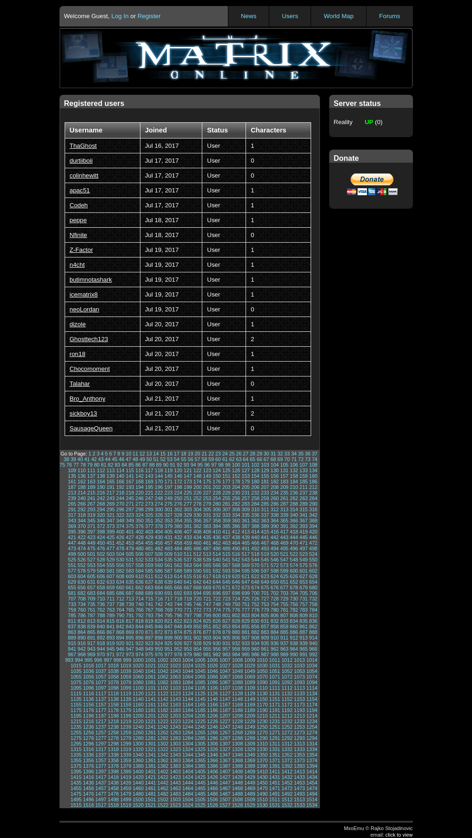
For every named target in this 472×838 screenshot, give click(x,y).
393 (303, 526)
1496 (88, 799)
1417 (100, 777)
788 (101, 615)
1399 (125, 771)
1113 (299, 688)
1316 (88, 749)
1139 (125, 699)
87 (145, 465)
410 (217, 531)
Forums (389, 16)
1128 (237, 693)
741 (149, 604)
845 (149, 626)
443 (284, 537)
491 (245, 548)
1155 (76, 704)
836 (313, 621)
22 (211, 453)
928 (197, 643)
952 (178, 649)
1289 (249, 738)
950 (159, 649)
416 (275, 531)
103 (265, 465)
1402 (163, 771)
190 (101, 487)
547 (284, 559)
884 (275, 632)
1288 (237, 738)
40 (80, 459)
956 (217, 649)
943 (91, 649)
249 (168, 498)
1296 (88, 743)
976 (159, 654)
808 (294, 615)
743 (168, 604)
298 (139, 509)
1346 (212, 755)
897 (149, 637)
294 (101, 509)
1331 (274, 749)
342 (313, 515)
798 (197, 615)
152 (236, 476)
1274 (312, 732)
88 (152, 465)
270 (120, 504)
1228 (237, 721)
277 (188, 504)
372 (101, 526)
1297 (100, 743)
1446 (212, 782)
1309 (249, 743)
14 (156, 453)
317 (72, 515)
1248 (237, 727)
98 (221, 465)
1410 (262, 771)
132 (294, 470)
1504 (187, 799)
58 (204, 459)
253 (207, 498)
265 (72, 504)
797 (188, 615)
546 (275, 559)
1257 (100, 732)
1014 (312, 660)
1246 (212, 727)
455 (149, 543)
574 (294, 565)
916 (82, 643)
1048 (237, 671)
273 (149, 504)
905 (226, 637)
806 (275, 615)
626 (294, 576)
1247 (225, 727)
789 (110, 615)
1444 (187, 782)
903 (207, 637)
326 (159, 515)
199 (188, 487)
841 (110, 626)
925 (168, 643)
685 (110, 593)
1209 (249, 716)
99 (228, 465)
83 (117, 465)
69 (280, 459)
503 (110, 554)
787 (91, 615)
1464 (187, 788)
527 (91, 559)
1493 (299, 794)
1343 (175, 755)
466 (255, 543)
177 (226, 481)
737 (110, 604)
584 (139, 571)
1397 (100, 771)
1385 (200, 766)
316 (313, 509)
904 (217, 637)
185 (303, 481)
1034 (312, 665)
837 (72, 626)
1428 (237, 777)
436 (217, 537)
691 (168, 593)
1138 (113, 699)
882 (255, 632)
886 (294, 632)
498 (313, 548)
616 (197, 576)
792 (139, 615)
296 (120, 509)
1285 (200, 738)
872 (159, 632)
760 (82, 610)
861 (303, 626)
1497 (100, 799)
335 (245, 515)
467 (265, 543)
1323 (175, 749)
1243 (175, 727)
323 (130, 515)
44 (108, 459)
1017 (100, 665)
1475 (76, 794)
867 (110, 632)
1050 (262, 671)
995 (88, 660)
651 (284, 582)
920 (120, 643)
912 (294, 637)
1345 (200, 755)
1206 (212, 716)
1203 (175, 716)
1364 (187, 760)
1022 (163, 665)
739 (130, 604)
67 (266, 459)
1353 (299, 755)
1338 (113, 755)
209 (284, 487)
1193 (299, 710)
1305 (200, 743)
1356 (88, 760)
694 (197, 593)
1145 (200, 699)
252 (197, 498)
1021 (150, 665)
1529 (249, 805)
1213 (299, 716)
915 (72, 643)
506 (139, 554)
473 (72, 548)
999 (127, 660)
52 (163, 459)
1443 (175, 782)
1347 (225, 755)
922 (139, 643)
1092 (287, 682)
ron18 (78, 353)
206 (255, 487)
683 (91, 593)
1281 (150, 738)
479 (130, 548)
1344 (187, 755)
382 (197, 526)
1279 (125, 738)
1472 (287, 788)
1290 (262, 738)
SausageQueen (91, 428)
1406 (212, 771)
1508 (237, 799)
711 (110, 598)
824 (197, 621)
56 (190, 459)
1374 (312, 760)
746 (197, 604)
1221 (150, 721)
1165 (200, 704)
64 (245, 459)
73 (308, 459)
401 (130, 531)
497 (303, 548)
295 (110, 509)
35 (301, 453)
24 (225, 453)
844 (139, 626)
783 (303, 610)
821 (168, 621)
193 (130, 487)
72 (301, 459)
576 (313, 565)
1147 (225, 699)
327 (168, 515)
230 (236, 492)
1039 (125, 671)
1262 (163, 732)
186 (313, 481)
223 (168, 492)
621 (245, 576)
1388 (237, 766)
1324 (187, 749)
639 (168, 582)
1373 (299, 760)
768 (159, 610)
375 (130, 526)
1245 (200, 727)
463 (226, 543)
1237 (100, 727)
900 (178, 637)
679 (303, 587)
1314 (312, 743)
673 (245, 587)
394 (313, 526)
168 (139, 481)
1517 (100, 805)
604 (82, 576)
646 (236, 582)
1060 (138, 677)
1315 (76, 749)
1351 (274, 755)
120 (178, 470)
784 (313, 610)
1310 (262, 743)
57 (197, 459)
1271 (274, 732)
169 (149, 481)
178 (236, 481)
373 (110, 526)
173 (188, 481)
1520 (138, 805)
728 (275, 598)
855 (245, 626)
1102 (163, 688)
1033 (299, 665)
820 (159, 621)
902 (197, 637)
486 (197, 548)
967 (72, 654)
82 (110, 465)
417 (284, 531)
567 (226, 565)
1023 (175, 665)
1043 (175, 671)
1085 (200, 682)
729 (284, 598)
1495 (76, 799)
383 (207, 526)
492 (255, 548)
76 (69, 465)
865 (91, 632)
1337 (100, 755)
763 (110, 610)
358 (217, 520)
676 (275, 587)
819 (149, 621)
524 (313, 554)
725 (245, 598)
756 (294, 604)
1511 (274, 799)
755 (284, 604)
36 (308, 453)
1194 (312, 710)
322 (120, 515)
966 (313, 649)
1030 (262, 665)
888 (313, 632)
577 (72, 571)
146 (178, 476)
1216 (88, 721)
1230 (262, 721)
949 (149, 649)
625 (284, 576)
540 (217, 559)
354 (178, 520)
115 (130, 470)
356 (197, 520)
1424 (187, 777)
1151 (274, 699)
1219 (125, 721)
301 (168, 509)
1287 (225, 738)
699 (245, 593)
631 (91, 582)
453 (130, 543)
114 (120, 470)
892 (101, 637)
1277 (100, 738)
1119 (125, 693)
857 (265, 626)
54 (176, 459)
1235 (76, 727)
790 (120, 615)
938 (294, 643)
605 (91, 576)
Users (290, 16)
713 (130, 598)
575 (303, 565)
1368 (237, 760)
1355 (76, 760)
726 (255, 598)
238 (313, 492)
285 (265, 504)
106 (294, 465)
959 (245, 649)
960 (255, 649)
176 (217, 481)
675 (265, 587)
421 (72, 537)
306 (217, 509)
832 (275, 621)
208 (275, 487)
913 (303, 637)
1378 (113, 766)
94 (193, 465)
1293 (299, 738)
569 (245, 565)
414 (255, 531)
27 (245, 453)
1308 (237, 743)
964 (294, 649)
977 (168, 654)
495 (284, 548)
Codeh (79, 205)
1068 (237, 677)
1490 (262, 794)
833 (284, 621)
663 (149, 587)
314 (294, 509)
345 (91, 520)
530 (120, 559)
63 (239, 459)
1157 (100, 704)
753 (265, 604)
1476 (88, 794)
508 (159, 554)
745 (188, 604)
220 (139, 492)
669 (207, 587)
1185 (200, 710)
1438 (113, 782)
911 (284, 637)
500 (82, 554)
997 (108, 660)
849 (188, 626)
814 (101, 621)
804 (255, 615)
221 (149, 492)
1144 (187, 699)
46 (121, 459)
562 (178, 565)
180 (255, 481)
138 (101, 476)
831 (265, 621)
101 (245, 465)
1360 (138, 760)
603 (72, 576)
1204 (187, 716)
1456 (88, 788)
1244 (187, 727)
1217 (100, 721)
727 (265, 598)
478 (120, 548)
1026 (212, 665)
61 (225, 459)
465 (245, 543)
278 (197, 504)
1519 (125, 805)
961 (265, 649)
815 (110, 621)
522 (294, 554)
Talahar (80, 383)
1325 (200, 749)
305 (207, 509)
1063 (175, 677)
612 (159, 576)
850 (197, 626)
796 (178, 615)
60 (218, 459)
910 (275, 637)
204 (236, 487)
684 (101, 593)
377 (149, 526)
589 (188, 571)
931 (226, 643)
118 (159, 470)
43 (101, 459)
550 (313, 559)
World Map (338, 16)
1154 (312, 699)
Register (149, 16)
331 (207, 515)
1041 (150, 671)
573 (284, 565)
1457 (100, 788)
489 (226, 548)
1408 (237, 771)
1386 (212, 766)
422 (82, 537)
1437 (100, 782)
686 (120, 593)
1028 (237, 665)
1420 (138, 777)
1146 (212, 699)
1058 (113, 677)
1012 (287, 660)
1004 (187, 660)
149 (207, 476)
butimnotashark (91, 279)
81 (103, 465)
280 (217, 504)
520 (275, 554)
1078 (113, 682)
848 (178, 626)
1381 (150, 766)
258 (255, 498)
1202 (163, 716)
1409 (249, 771)
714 (139, 598)
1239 (125, 727)
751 (245, 604)
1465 (200, 788)
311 (265, 509)
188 (82, 487)
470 (294, 543)
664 (159, 587)
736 (101, 604)
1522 (163, 805)
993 (69, 660)
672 (236, 587)
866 (101, 632)
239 (72, 498)
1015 (76, 665)
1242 (163, 727)
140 (120, 476)
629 (72, 582)
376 (139, 526)
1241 (150, 727)
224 (178, 492)
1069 (249, 677)
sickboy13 (83, 413)
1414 (312, 771)
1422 (163, 777)
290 (313, 504)
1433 (299, 777)
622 (255, 576)
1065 (200, 677)
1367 (225, 760)
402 (139, 531)
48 (135, 459)
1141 (150, 699)
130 (275, 470)
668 (197, 587)
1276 (88, 738)
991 (303, 654)
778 (255, 610)
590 (197, 571)
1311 (274, 743)
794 (159, 615)
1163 (175, 704)
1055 (76, 677)
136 (82, 476)
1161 (150, 704)
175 (207, 481)
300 (159, 509)
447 (72, 543)
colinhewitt (84, 175)
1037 (100, 671)
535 (168, 559)
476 (101, 548)
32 (280, 453)
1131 (274, 693)
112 (101, 470)
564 (197, 565)
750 (236, 604)
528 (101, 559)
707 (72, 598)
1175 (76, 710)
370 (82, 526)
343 (72, 520)
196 (159, 487)
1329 (249, 749)
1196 (88, 716)
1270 (262, 732)
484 (178, 548)
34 (294, 453)
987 (265, 654)
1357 (100, 760)
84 (124, 465)
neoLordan (85, 309)
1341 (150, 755)
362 (255, 520)
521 (284, 554)
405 (168, 531)
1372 (287, 760)
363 (265, 520)
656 (82, 587)
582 (120, 571)
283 (245, 504)
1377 (100, 766)
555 (110, 565)
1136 (88, 699)
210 (294, 487)
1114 (312, 688)
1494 (312, 794)
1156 (88, 704)
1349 (249, 755)
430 (159, 537)
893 (110, 637)
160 (313, 476)
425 (110, 537)
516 (236, 554)
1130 (262, 693)
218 (120, 492)
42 (94, 459)
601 (303, 571)
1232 (287, 721)
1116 (88, 693)
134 (313, 470)
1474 (312, 788)
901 (188, 637)
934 (255, 643)
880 (236, 632)
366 (294, 520)
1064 (187, 677)
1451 (274, 782)
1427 (225, 777)
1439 (125, 782)
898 (159, 637)
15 (163, 453)
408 (197, 531)
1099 (125, 688)
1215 (76, 721)
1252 (287, 727)
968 (82, 654)
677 (284, 587)
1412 (287, 771)
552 (82, 565)
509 (168, 554)
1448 (237, 782)
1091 (274, 682)
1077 (100, 682)
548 (294, 559)
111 (91, 470)
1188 (237, 710)
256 (236, 498)
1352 (287, 755)
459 (188, 543)
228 (217, 492)
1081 (150, 682)
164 (101, 481)
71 (294, 459)
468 (275, 543)
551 (72, 565)
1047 (225, 671)
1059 (125, 677)
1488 (237, 794)
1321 (150, 749)
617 (207, 576)
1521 (150, 805)
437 (226, 537)
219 (130, 492)
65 (252, 459)
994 (79, 660)
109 (72, 470)
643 (207, 582)
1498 (113, 799)
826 (217, 621)
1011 (274, 660)
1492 (287, 794)
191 (110, 487)
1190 (262, 710)
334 (236, 515)
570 (255, 565)
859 (284, 626)
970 (101, 654)
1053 (299, 671)
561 (168, 565)
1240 (138, 727)
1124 (187, 693)
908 (255, 637)
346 (101, 520)
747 (207, 604)
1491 (274, 794)
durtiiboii (81, 160)
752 (255, 604)
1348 (237, 755)
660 (120, 587)
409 (207, 531)
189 (91, 487)
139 (110, 476)
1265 (200, 732)
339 (284, 515)
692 (178, 593)
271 (130, 504)
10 (128, 453)
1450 (262, 782)
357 (207, 520)
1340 (138, 755)
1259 (125, 732)
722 (217, 598)
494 (275, 548)
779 (265, 610)
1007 (225, 660)
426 (120, 537)
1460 (138, 788)
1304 (187, 743)
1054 (312, 671)
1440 (138, 782)
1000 (138, 660)
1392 (287, 766)
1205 (200, 716)
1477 (100, 794)
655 (72, 587)
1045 (200, 671)
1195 (76, 716)
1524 (187, 805)
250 (178, 498)
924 (159, 643)
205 (245, 487)
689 (149, 593)
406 (178, 531)
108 (313, 465)
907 (245, 637)
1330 (262, 749)
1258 (113, 732)
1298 (113, 743)
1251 (274, 727)
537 (188, 559)
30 (266, 453)
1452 (287, 782)
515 (226, 554)
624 (275, 576)
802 (236, 615)
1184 (187, 710)
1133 (299, 693)
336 (255, 515)
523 (303, 554)
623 (265, 576)
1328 (237, 749)
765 (130, 610)
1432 (287, 777)
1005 (200, 660)
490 (236, 548)
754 (275, 604)
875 (188, 632)
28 (252, 453)
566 (217, 565)
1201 (150, 716)
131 (284, 470)
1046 (212, 671)
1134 (312, 693)
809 (303, 615)
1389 (249, 766)
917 (91, 643)
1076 (88, 682)
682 (82, 593)
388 (255, 526)
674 (255, 587)
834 (294, 621)
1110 (262, 688)
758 (313, 604)
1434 (312, 777)
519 (265, 554)
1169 (249, 704)
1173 (299, 704)
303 (188, 509)
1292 (287, 738)
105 (284, 465)
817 (130, 621)
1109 (249, 688)
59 (211, 459)
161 (72, 481)
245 (130, 498)
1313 (299, 743)
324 (139, 515)
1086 (212, 682)
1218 (113, 721)
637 (149, 582)
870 (139, 632)
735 (91, 604)
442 (275, 537)
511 (188, 554)
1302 (163, 743)
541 (226, 559)
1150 (262, 699)
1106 (212, 688)
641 (188, 582)
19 (190, 453)
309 (245, 509)
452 (120, 543)
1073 (299, 677)
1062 (163, 677)
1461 (150, 788)
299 (149, 509)
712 (120, 598)
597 (265, 571)
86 (138, 465)
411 (226, 531)
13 (149, 453)
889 (72, 637)
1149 (249, 699)
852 (217, 626)
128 (255, 470)
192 (120, 487)
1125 (200, 693)
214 (82, 492)
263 (303, 498)
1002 (163, 660)
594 (236, 571)
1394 (312, 766)
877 (207, 632)
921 (130, 643)
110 (82, 470)
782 (294, 610)
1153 (299, 699)
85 (131, 465)
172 (178, 481)
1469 (249, 788)
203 (226, 487)
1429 (249, 777)
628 (313, 576)
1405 (200, 771)
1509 (249, 799)
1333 (299, 749)
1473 (299, 788)
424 (101, 537)
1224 (187, 721)
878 (217, 632)
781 (284, 610)
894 (120, 637)
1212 (287, 716)
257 (245, 498)
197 (168, 487)
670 (217, 587)
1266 (212, 732)
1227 (225, 721)
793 (149, 615)
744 (178, 604)
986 (255, 654)
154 (255, 476)
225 (188, 492)
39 (73, 459)
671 (226, 587)
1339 (125, 755)
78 (83, 465)
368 (313, 520)
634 (120, 582)
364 (275, 520)
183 (284, 481)
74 (315, 459)
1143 (175, 699)
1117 (100, 693)
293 (91, 509)
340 (294, 515)
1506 (212, 799)
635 (130, 582)
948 (139, 649)
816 (120, 621)
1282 (163, 738)
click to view (399, 835)
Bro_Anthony (88, 398)
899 (168, 637)
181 (265, 481)
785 (72, 615)
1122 (163, 693)
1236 (88, 727)
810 (313, 615)
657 (91, 587)
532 (139, 559)
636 (139, 582)
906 (236, 637)
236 (294, 492)
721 (207, 598)
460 (197, 543)
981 (207, 654)
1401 (150, 771)
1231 (274, 721)
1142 (163, 699)
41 (87, 459)
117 (149, 470)
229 (226, 492)
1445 (200, 782)
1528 (237, 805)
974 (139, 654)
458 (178, 543)
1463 (175, 788)
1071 (274, 677)
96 (207, 465)
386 (236, 526)
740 (139, 604)
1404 (187, 771)
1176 (88, 710)
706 (313, 593)
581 (110, 571)
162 (82, 481)
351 (149, 520)
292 (82, 509)
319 (91, 515)
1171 (274, 704)
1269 (249, 732)
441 (265, 537)
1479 (125, 794)
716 (159, 598)
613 (168, 576)
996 (98, 660)
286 (275, 504)
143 (149, 476)
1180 (138, 710)
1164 (187, 704)
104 (275, 465)
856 (255, 626)
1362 (163, 760)
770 (178, 610)
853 (226, 626)
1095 (76, 688)
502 (101, 554)
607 (110, 576)
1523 (175, 805)
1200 (138, 716)
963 (284, 649)
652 (294, 582)
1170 (262, 704)
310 (255, 509)
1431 (274, 777)
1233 (299, 721)
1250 (262, 727)
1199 (125, 716)
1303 (175, 743)
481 (149, 548)
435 (207, 537)
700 (255, 593)
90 (165, 465)
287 (284, 504)
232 (255, 492)
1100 (138, 688)
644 (217, 582)
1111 (274, 688)
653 (303, 582)
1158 (113, 704)
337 (265, 515)
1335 (76, 755)
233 (265, 492)
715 (149, 598)
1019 (125, 665)
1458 (113, 788)
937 (284, 643)
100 (236, 465)
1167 (225, 704)
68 (273, 459)
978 (178, 654)
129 (265, 470)
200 (197, 487)
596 (255, 571)
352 (159, 520)
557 (130, 565)
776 (236, 610)
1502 (163, 799)
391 (284, 526)
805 (265, 615)
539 (207, 559)
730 (294, 598)
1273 (299, 732)
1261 (150, 732)
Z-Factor (81, 249)
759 (72, 610)
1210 (262, 716)
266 (82, 504)
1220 (138, 721)
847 (168, 626)
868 (120, 632)
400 (120, 531)
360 (236, 520)
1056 (88, 677)
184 (294, 481)
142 (139, 476)
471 (303, 543)
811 (72, 621)
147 (188, 476)
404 (159, 531)
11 (135, 453)
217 (110, 492)
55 (183, 459)
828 (236, 621)
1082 (163, 682)
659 (110, 587)
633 (110, 582)
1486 (212, 794)
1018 (113, 665)
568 (236, 565)
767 (149, 610)
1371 (274, 760)
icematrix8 (84, 294)
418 (294, 531)
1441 (150, 782)
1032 (287, 665)
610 (139, 576)
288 (294, 504)
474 (82, 548)
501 (91, 554)
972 (120, 654)
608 (120, 576)
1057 (100, 677)
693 (188, 593)
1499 (125, 799)
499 (72, 554)
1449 (249, 782)
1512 (287, 799)
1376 (88, 766)
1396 (88, 771)
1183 (175, 710)
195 (149, 487)
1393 (299, 766)
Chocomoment (90, 368)
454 (139, 543)
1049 (249, 671)
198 (178, 487)
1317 (100, 749)
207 (265, 487)
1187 (225, 710)
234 (275, 492)
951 (168, 649)
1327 (225, 749)
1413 (299, 771)
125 (226, 470)
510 (178, 554)
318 (82, 515)
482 (159, 548)
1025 (200, 665)
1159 (125, 704)
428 (139, 537)
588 (178, 571)
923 (149, 643)
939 (303, 643)
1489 (249, 794)
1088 (237, 682)
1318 (113, 749)
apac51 (80, 190)
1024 (187, 665)
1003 (175, 660)
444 (294, 537)
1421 (150, 777)
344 (82, 520)
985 (245, 654)
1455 (76, 788)
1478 (113, 794)
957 (226, 649)
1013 (299, 660)
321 (110, 515)
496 (294, 548)
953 (188, 649)
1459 (125, 788)
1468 (237, 788)
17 (176, 453)
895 (130, 637)
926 (178, 643)
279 (207, 504)
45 (115, 459)
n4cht (77, 264)
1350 (262, 755)
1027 (225, 665)
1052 (287, 671)
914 (313, 637)
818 (139, 621)
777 (245, 610)
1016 (88, 665)
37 (315, 453)
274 (159, 504)
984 (236, 654)
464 (236, 543)
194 (139, 487)
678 (294, 587)
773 (207, 610)
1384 (187, 766)
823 (188, 621)
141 (130, 476)
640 (178, 582)
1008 (237, 660)
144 (159, 476)
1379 (125, 766)
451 (110, 543)
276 (178, 504)
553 (91, 565)
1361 (150, 760)
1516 (88, 805)
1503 (175, 799)
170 (159, 481)
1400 (138, 771)
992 (313, 654)
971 (110, 654)
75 (62, 465)
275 (168, 504)
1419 (125, 777)
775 (226, 610)
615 (188, 576)
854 (236, 626)
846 (159, 626)
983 (226, 654)
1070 (262, 677)
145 (168, 476)
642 (197, 582)
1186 (212, 710)
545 (265, 559)
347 (110, 520)
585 (149, 571)
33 (287, 453)
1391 (274, 766)
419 (303, 531)
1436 (88, 782)
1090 (262, 682)
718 (178, 598)
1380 (138, 766)
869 (130, 632)
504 (120, 554)
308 (236, 509)
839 (91, 626)
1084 (187, 682)
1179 (125, 710)
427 (130, 537)
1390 (262, 766)
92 (179, 465)
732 (313, 598)
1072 (287, 677)
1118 (113, 693)
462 (217, 543)
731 (303, 598)
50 (149, 459)
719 (188, 598)
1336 (88, 755)
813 (91, 621)
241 (91, 498)
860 (294, 626)
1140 (138, 699)
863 (72, 632)
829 (245, 621)
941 (72, 649)
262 (294, 498)
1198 (113, 716)
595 (245, 571)
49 (142, 459)
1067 (225, 677)
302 (178, 509)
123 (207, 470)
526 (82, 559)
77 (76, 465)
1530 (262, 805)
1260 (138, 732)
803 (245, 615)
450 (101, 543)
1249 (249, 727)
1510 (262, 799)
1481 (150, 794)
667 (188, 587)
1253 (299, 727)
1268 (237, 732)
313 (284, 509)
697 (226, 593)
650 (275, 582)
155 (265, 476)
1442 (163, 782)
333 (226, 515)
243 (110, 498)
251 (188, 498)
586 (159, 571)
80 (97, 465)
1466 (212, 788)
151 (226, 476)
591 (207, 571)
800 (217, 615)
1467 (225, 788)
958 (236, 649)
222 (159, 492)
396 (82, 531)
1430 (262, 777)
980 (197, 654)
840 (101, 626)
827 (226, 621)
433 (188, 537)
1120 (138, 693)
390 (275, 526)
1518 (113, 805)
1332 (287, 749)
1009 (249, 660)
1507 (225, 799)
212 (313, 487)
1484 (187, 794)
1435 (76, 782)
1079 (125, 682)
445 (303, 537)
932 (236, 643)
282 (236, 504)
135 (72, 476)
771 (188, 610)
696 (217, 593)
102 (255, 465)
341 (303, 515)
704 (294, 593)
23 (218, 453)
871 (149, 632)
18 (183, 453)
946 (120, 649)
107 (303, 465)
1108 (237, 688)
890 (82, 637)
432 (178, 537)
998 (117, 660)
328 (178, 515)
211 (303, 487)
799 (207, 615)
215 (91, 492)
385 (226, 526)
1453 (299, 782)
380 (178, 526)
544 (255, 559)
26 (239, 453)
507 (149, 554)
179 (245, 481)
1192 (287, 710)
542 (236, 559)
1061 (150, 677)
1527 (225, 805)
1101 (150, 688)
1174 (312, 704)
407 (188, 531)
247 (149, 498)
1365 (200, 760)
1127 (225, 693)
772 (197, 610)
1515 (76, 805)
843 (130, 626)
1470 (262, 788)
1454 (312, 782)
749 (226, 604)
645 (226, 582)
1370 (262, 760)
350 (139, 520)
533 (149, 559)
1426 (212, 777)
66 (259, 459)
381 (188, 526)
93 (186, 465)
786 (82, 615)
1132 (287, 693)
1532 (287, 805)
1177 (100, 710)
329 (188, 515)
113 (110, 470)
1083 (175, 682)
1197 (100, 716)
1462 (163, 788)
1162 (163, 704)
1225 (200, 721)
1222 (163, 721)
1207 (225, 716)
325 (149, 515)
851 (207, 626)
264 (313, 498)
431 (168, 537)
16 (170, 453)
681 (72, 593)
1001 (150, 660)
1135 (76, 699)
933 (245, 643)
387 (245, 526)
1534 (312, 805)
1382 (163, 766)
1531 (274, 805)
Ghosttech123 (89, 339)
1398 (113, 771)
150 (217, 476)
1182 (163, 710)
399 (110, 531)
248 (159, 498)
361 (245, 520)
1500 (138, 799)
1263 (175, 732)
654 (313, 582)
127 (245, 470)
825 (207, 621)
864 (82, 632)
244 (120, 498)
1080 (138, 682)
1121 (150, 693)
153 (245, 476)
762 (101, 610)
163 (91, 481)
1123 (175, 693)
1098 (113, 688)
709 (91, 598)
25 (232, 453)
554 (101, 565)
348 (120, 520)
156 (275, 476)
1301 (150, 743)
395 (72, 531)
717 (168, 598)
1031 (274, 665)
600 (294, 571)
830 (255, 621)
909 (265, 637)
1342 (163, 755)
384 (217, 526)
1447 (225, 782)
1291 (274, 738)
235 (284, 492)
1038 (113, 671)
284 (255, 504)
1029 (249, 665)
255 (226, 498)
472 (313, 543)
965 (303, 649)
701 (265, 593)
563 (188, 565)
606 (101, 576)
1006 (212, 660)
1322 (163, 749)
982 (217, 654)
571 (265, 565)
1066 (212, 677)
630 (82, 582)
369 (72, 526)
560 (159, 565)
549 (303, 559)
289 (303, 504)
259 (265, 498)
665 (168, 587)
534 (159, 559)
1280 (138, 738)
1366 (212, 760)
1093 (299, 682)
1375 (76, 766)
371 (91, 526)
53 (170, 459)
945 (110, 649)
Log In (119, 16)
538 (197, 559)
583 (130, 571)
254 (217, 498)
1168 (237, 704)
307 (226, 509)
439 (245, 537)
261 (284, 498)
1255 (76, 732)
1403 (175, 771)
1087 (225, 682)
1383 (175, 766)
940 (313, 643)
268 (101, 504)
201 (207, 487)
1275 (76, 738)
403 (149, 531)
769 (168, 610)
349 (130, 520)
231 (245, 492)
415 (265, 531)
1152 (287, 699)
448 (82, 543)
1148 (237, 699)
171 (168, 481)
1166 (212, 704)
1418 (113, 777)
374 (120, 526)
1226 (212, 721)
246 (139, 498)
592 (217, 571)
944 (101, 649)
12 (142, 453)
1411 (274, 771)
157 (284, 476)
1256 (88, 732)
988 (275, 654)
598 (275, 571)
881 (245, 632)
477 (110, 548)
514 (217, 554)
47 (128, 459)
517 (245, 554)
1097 (100, 688)
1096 (88, 688)
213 (72, 492)
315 (303, 509)
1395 (76, 771)
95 (200, 465)
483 (168, 548)
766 (139, 610)
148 (197, 476)
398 (101, 531)
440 (255, 537)
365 (284, 520)
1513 (299, 799)
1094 (312, 682)
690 (159, 593)
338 (275, 515)
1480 (138, 794)
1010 (262, 660)
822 (178, 621)
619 (226, 576)
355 (188, 520)
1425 (200, 777)
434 (197, 537)
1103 (175, 688)
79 (90, 465)
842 (120, 626)
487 (207, 548)
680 (313, 587)
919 (110, 643)
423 (91, 537)
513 (207, 554)
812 (82, 621)
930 (217, 643)
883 (265, 632)
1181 (150, 710)
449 (91, 543)
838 (82, 626)
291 (72, 509)
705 (303, 593)
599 (284, 571)
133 (303, 470)
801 (226, 615)
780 (275, 610)
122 (197, 470)
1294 (312, 738)
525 (72, 559)
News (248, 16)
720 (197, 598)
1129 (249, 693)
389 (265, 526)
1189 (249, 710)
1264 (187, 732)
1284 (187, 738)
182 (275, 481)
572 (275, 565)
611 (149, 576)
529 (110, 559)
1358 (113, 760)
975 (149, 654)
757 (303, 604)
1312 (287, 743)
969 (91, 654)
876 (197, 632)
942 (82, 649)
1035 (76, 671)
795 (168, 615)
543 (245, 559)
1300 (138, 743)
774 (217, 610)
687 (130, 593)
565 (207, 565)
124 (217, 470)
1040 (138, 671)
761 (91, 610)
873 (168, 632)
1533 (299, 805)
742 (159, 604)
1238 (113, 727)
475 (91, 548)
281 (226, 504)
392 (294, 526)
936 (275, 643)
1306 (212, 743)
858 (275, 626)
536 (178, 559)
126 (236, 470)
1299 (125, 743)
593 (226, 571)
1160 (138, 704)
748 (217, 604)
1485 (200, 794)
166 (120, 481)
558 (139, 565)
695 (207, 593)
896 (139, 637)
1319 (125, 749)
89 (159, 465)
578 (82, 571)
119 (168, 470)
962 (275, 649)
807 (284, 615)
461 (207, 543)
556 (120, 565)
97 (214, 465)
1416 (88, 777)
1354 (312, 755)
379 (168, 526)
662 (139, 587)
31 (273, 453)
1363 (175, 760)
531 (130, 559)
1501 (150, 799)
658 (101, 587)
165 (110, 481)
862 (313, 626)
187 (72, 487)
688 (139, 593)
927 (188, 643)
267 (91, 504)
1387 (225, 766)
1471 (274, 788)
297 (130, 509)
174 (197, 481)
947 (130, 649)
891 (91, 637)
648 (255, 582)
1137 (100, 699)
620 (236, 576)
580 (101, 571)
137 (91, 476)
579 (91, 571)
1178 (113, 710)
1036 (88, 671)
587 (168, 571)
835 (303, 621)
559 (149, 565)
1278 (113, 738)
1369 (249, 760)
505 (130, 554)
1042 (163, 671)
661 (130, 587)
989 (284, 654)
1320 (138, 749)
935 (265, 643)
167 (130, 481)
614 (178, 576)
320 (101, 515)
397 (91, 531)
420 (313, 531)
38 (66, 459)
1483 (175, 794)
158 (294, 476)
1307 (225, 743)
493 (265, 548)
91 (172, 465)
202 (217, 487)
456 (159, 543)
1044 (187, 671)
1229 (249, 721)
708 (82, 598)
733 (72, 604)
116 (139, 470)
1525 (200, 805)
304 (197, 509)
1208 (237, 716)
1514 (312, 799)
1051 (274, 671)
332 (217, 515)
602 (313, 571)
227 (207, 492)
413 (245, 531)
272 (139, 504)
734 (82, 604)
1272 (287, 732)
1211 (274, 716)
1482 (163, 794)
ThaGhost (83, 145)
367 (303, 520)
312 (275, 509)
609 (130, 576)
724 (236, 598)
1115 (76, 693)
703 (284, 593)
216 (101, 492)
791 (130, 615)
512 (197, 554)
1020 (138, 665)
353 (168, 520)
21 (204, 453)
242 (101, 498)
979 (188, 654)
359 (226, 520)
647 (245, 582)
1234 (312, 721)
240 (82, 498)
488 (217, 548)
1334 (312, 749)
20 (197, 453)
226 (197, 492)
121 (188, 470)
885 (284, 632)
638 (159, 582)
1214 (312, 716)
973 (130, 654)
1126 (212, 693)
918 (101, 643)
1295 (76, 743)
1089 (249, 682)
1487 (225, 794)
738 (120, 604)
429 (149, 537)
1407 (225, 771)
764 (120, 610)
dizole (78, 324)
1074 (312, 677)
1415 (76, 777)
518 (255, 554)
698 (236, 593)
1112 (287, 688)
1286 (212, 738)
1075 (76, 682)
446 (313, 537)
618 (217, 576)
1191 (274, 710)
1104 (187, 688)
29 (259, 453)
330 (197, 515)
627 (303, 576)
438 (236, 537)
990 (294, 654)
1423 (175, 777)
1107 (225, 688)
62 (232, 459)
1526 (212, 805)
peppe (78, 220)
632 (101, 582)
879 (226, 632)
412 (236, 531)
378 (159, 526)
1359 (125, 760)
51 (156, 459)
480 (139, 548)
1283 (175, 738)
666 (178, 587)
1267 (225, 732)
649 (265, 582)
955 (207, 649)
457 (168, 543)
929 (207, 643)
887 (303, 632)
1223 (175, 721)
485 (188, 548)
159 (303, 476)
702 (275, 593)
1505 (200, 799)
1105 (200, 688)
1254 (312, 727)
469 (284, 543)
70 (287, 459)
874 (178, 632)
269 (110, 504)
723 (226, 598)
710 (101, 598)
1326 (212, 749)
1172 (287, 704)
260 (275, 498)
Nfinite (78, 234)
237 (303, 492)
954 (197, 649)
